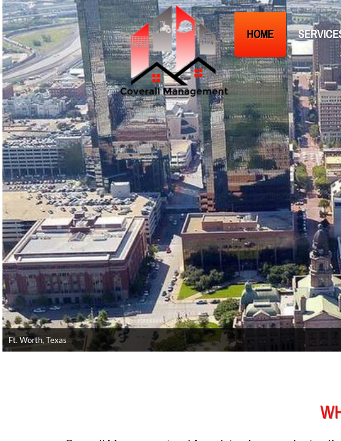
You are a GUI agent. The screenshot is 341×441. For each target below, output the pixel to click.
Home (260, 34)
